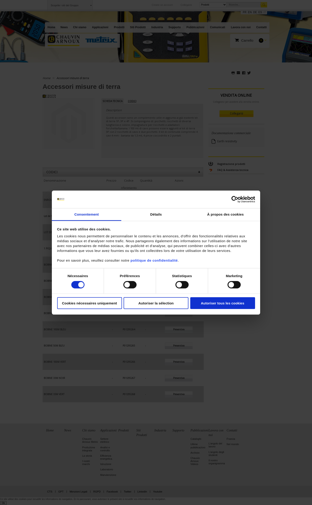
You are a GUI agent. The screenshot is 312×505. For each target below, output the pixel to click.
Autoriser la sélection (156, 303)
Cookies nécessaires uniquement (89, 303)
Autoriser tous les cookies (222, 303)
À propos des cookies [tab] (225, 214)
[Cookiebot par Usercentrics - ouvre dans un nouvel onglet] (235, 199)
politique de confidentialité (154, 260)
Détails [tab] (156, 214)
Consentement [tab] (86, 214)
